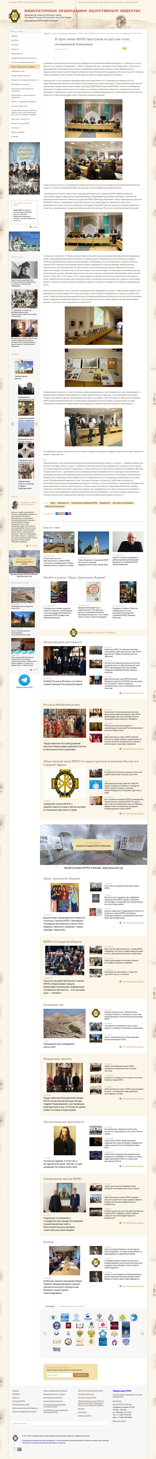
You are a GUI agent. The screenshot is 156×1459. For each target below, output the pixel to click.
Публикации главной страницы (97, 633)
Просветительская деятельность (25, 80)
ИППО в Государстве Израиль (23, 101)
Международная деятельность (24, 58)
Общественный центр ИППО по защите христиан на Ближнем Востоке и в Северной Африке (24, 112)
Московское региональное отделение (22, 89)
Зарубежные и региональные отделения (23, 96)
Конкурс (14, 136)
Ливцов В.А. (105, 503)
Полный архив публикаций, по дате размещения (127, 1395)
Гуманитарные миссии (20, 75)
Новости (14, 49)
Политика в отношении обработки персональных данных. (44, 1443)
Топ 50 (35, 670)
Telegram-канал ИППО (24, 687)
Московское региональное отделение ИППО (54, 1405)
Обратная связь (119, 1421)
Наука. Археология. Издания (23, 67)
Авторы (81, 1408)
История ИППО (18, 1401)
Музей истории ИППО (20, 123)
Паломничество (17, 71)
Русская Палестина (19, 106)
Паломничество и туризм (54, 1394)
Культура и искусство (20, 119)
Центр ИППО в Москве (122, 1404)
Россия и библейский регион (23, 62)
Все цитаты (33, 546)
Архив (35, 227)
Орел (53, 503)
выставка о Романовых (123, 503)
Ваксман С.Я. (63, 503)
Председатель (17, 53)
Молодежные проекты (20, 84)
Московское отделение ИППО (84, 503)
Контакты (15, 128)
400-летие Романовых (54, 506)
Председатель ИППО (21, 1404)
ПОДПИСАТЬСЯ (81, 1375)
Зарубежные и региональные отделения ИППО (55, 1411)
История (14, 45)
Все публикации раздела (133, 693)
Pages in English (18, 132)
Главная (14, 36)
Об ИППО (15, 40)
